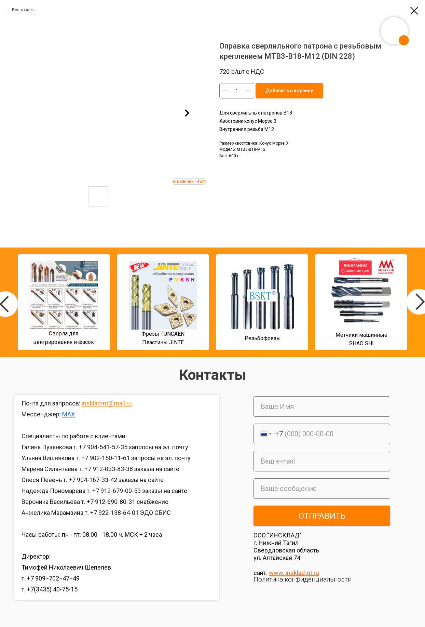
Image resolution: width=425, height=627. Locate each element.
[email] (321, 461)
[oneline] (321, 488)
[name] (321, 406)
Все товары (23, 10)
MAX (68, 414)
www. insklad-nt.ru (294, 572)
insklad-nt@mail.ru (107, 403)
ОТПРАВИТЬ (322, 516)
